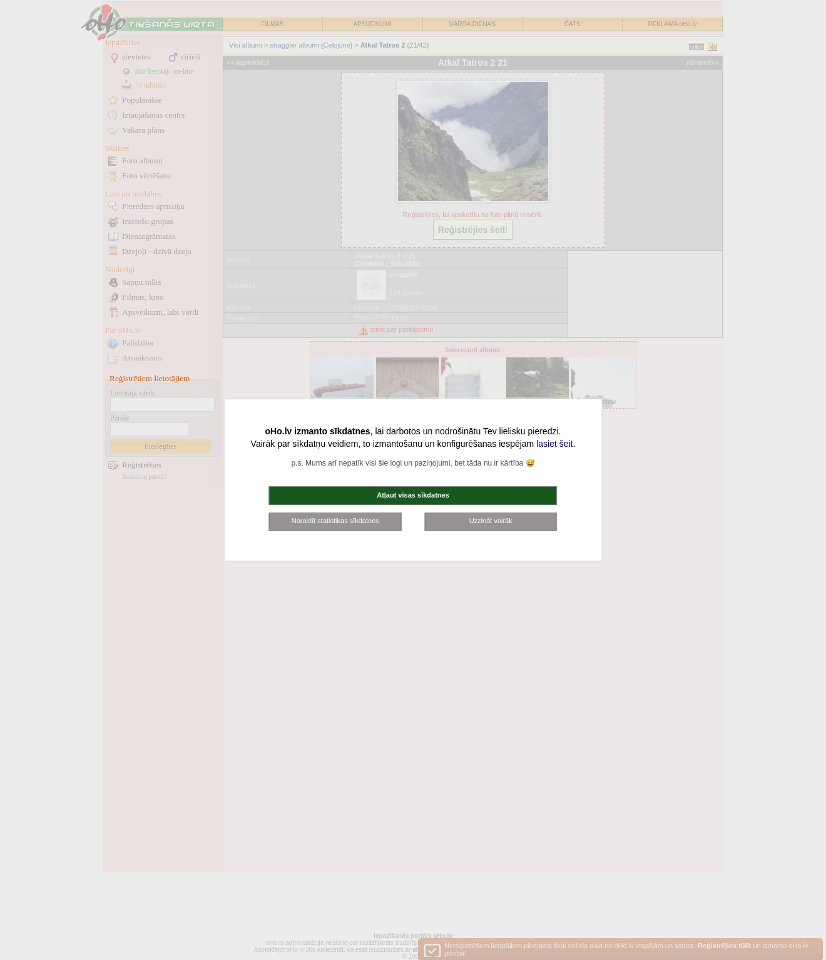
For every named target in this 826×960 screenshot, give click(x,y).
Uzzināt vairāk (490, 520)
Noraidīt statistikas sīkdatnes (335, 520)
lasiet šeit (554, 444)
